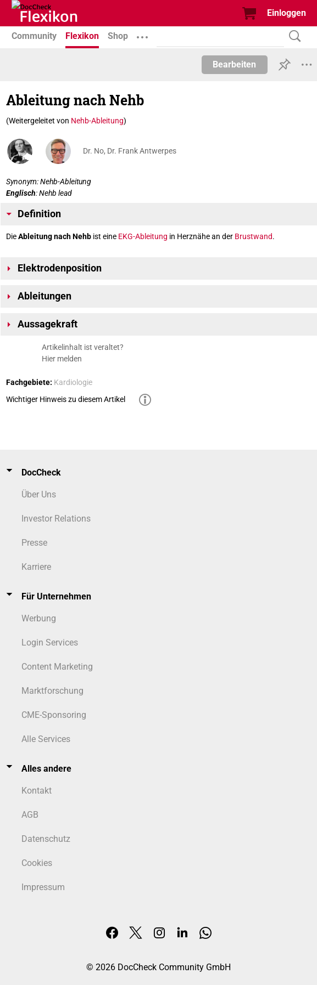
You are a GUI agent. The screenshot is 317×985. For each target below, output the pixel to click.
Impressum (43, 887)
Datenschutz (45, 839)
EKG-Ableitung (143, 236)
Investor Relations (56, 518)
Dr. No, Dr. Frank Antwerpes (129, 150)
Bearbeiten (234, 64)
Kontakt (36, 790)
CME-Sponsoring (53, 715)
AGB (29, 814)
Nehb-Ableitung (97, 120)
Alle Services (45, 739)
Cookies (36, 863)
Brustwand (253, 236)
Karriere (36, 567)
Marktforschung (52, 691)
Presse (34, 542)
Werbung (38, 618)
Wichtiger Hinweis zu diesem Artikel (65, 399)
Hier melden (62, 358)
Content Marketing (57, 666)
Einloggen (286, 13)
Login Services (49, 642)
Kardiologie (73, 382)
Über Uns (38, 494)
